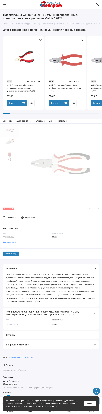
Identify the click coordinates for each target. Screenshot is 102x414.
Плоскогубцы (27, 357)
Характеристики (23, 121)
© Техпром (8, 365)
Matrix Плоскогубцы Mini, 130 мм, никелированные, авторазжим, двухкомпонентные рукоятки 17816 (21, 88)
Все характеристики (11, 242)
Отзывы (40, 121)
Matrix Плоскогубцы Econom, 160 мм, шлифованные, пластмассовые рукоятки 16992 (65, 88)
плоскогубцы (14, 357)
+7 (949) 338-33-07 (11, 381)
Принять (90, 404)
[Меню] (4, 4)
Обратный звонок (10, 384)
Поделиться (11, 254)
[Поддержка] (97, 4)
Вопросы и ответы (58, 121)
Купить (17, 103)
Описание (7, 121)
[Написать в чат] (96, 391)
